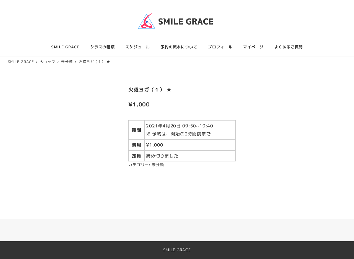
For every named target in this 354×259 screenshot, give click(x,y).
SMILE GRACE (177, 250)
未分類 (158, 165)
